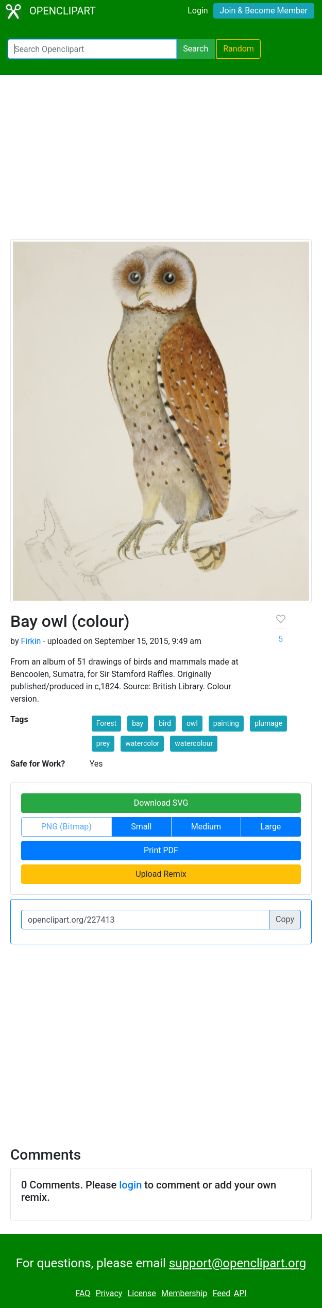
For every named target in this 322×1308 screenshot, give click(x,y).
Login (198, 10)
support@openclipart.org (237, 1263)
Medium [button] (206, 826)
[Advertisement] (161, 162)
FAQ (82, 1293)
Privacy (109, 1293)
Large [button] (270, 826)
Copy (285, 919)
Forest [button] (106, 723)
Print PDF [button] (161, 850)
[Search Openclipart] (92, 49)
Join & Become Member (264, 10)
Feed (222, 1293)
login (130, 1185)
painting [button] (226, 723)
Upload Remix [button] (160, 874)
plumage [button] (268, 723)
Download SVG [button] (161, 803)
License (142, 1293)
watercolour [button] (194, 743)
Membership (184, 1293)
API (240, 1293)
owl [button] (192, 723)
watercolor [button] (142, 743)
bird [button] (165, 723)
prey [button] (103, 743)
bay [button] (137, 723)
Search (195, 49)
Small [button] (141, 826)
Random (238, 49)
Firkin (31, 641)
